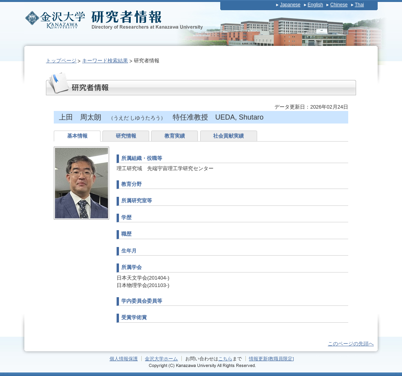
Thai (359, 4)
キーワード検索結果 (105, 61)
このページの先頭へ (351, 344)
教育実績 (174, 136)
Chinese (338, 4)
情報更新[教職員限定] (271, 358)
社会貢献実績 (228, 136)
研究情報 (126, 136)
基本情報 (77, 136)
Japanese (290, 4)
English (315, 4)
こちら (225, 358)
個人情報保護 (124, 358)
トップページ (61, 61)
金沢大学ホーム (161, 358)
